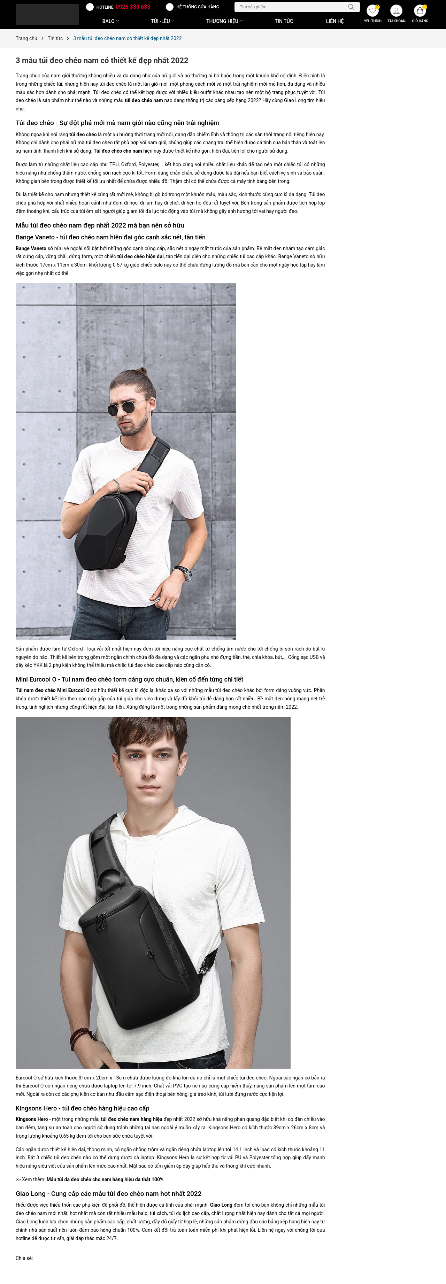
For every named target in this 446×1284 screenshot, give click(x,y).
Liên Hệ (335, 21)
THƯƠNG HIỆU (225, 21)
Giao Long (221, 1205)
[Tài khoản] (396, 15)
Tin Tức (284, 21)
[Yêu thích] (373, 15)
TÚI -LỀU (163, 21)
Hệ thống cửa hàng (197, 7)
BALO (111, 21)
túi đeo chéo (83, 134)
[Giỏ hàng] (420, 15)
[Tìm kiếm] (353, 7)
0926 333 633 (133, 6)
